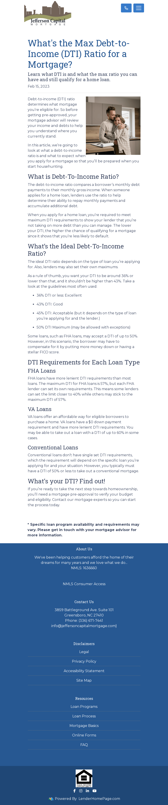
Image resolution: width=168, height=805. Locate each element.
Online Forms (84, 735)
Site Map (84, 680)
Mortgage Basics (84, 726)
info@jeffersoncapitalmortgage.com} (84, 626)
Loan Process (84, 716)
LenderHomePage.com (99, 799)
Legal (84, 652)
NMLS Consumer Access (84, 584)
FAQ (84, 745)
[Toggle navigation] (138, 8)
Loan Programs (84, 707)
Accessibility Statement (84, 671)
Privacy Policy (84, 661)
